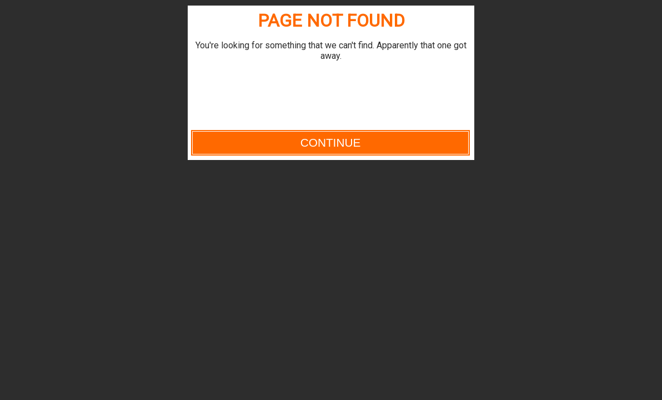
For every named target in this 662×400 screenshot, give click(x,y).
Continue (330, 142)
